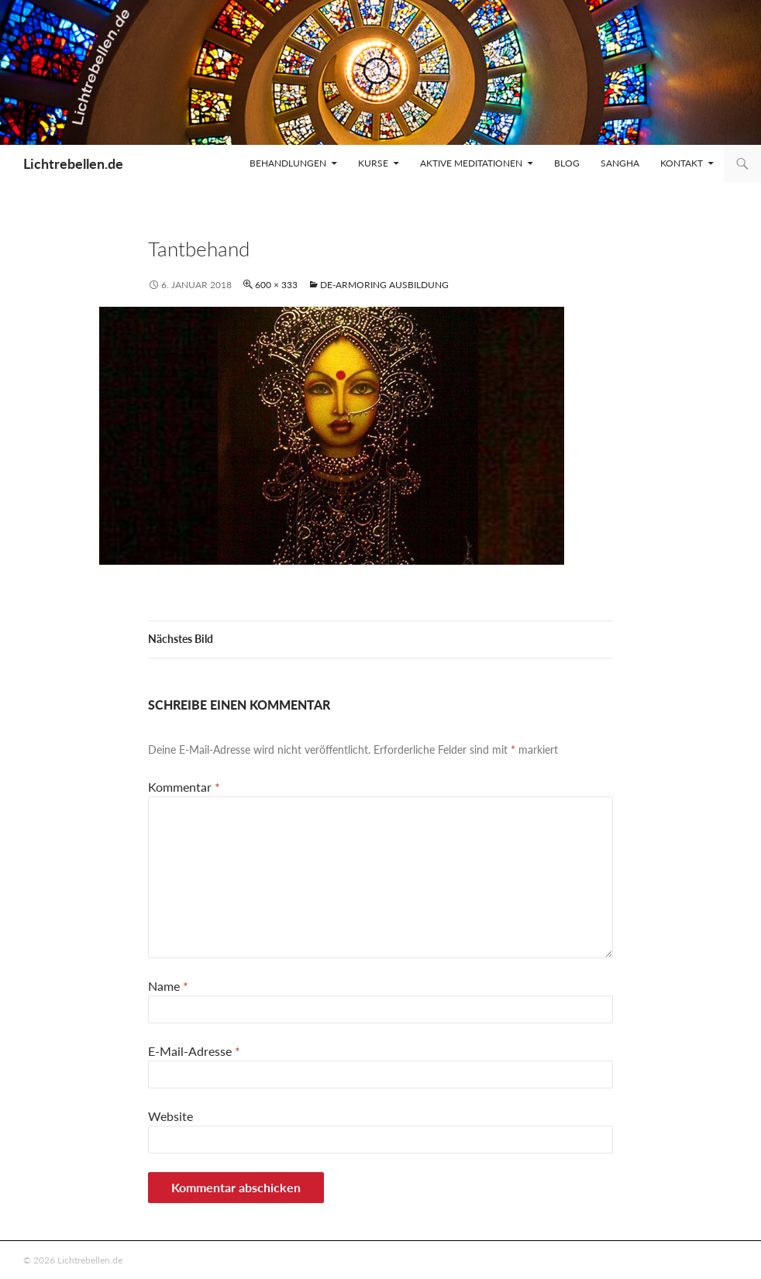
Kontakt (681, 163)
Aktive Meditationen (471, 163)
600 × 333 (276, 285)
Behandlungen (288, 163)
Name (168, 985)
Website (170, 1116)
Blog (567, 163)
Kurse (373, 163)
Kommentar (184, 786)
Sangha (620, 163)
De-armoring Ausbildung (384, 285)
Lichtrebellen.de (73, 163)
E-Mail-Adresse (194, 1050)
